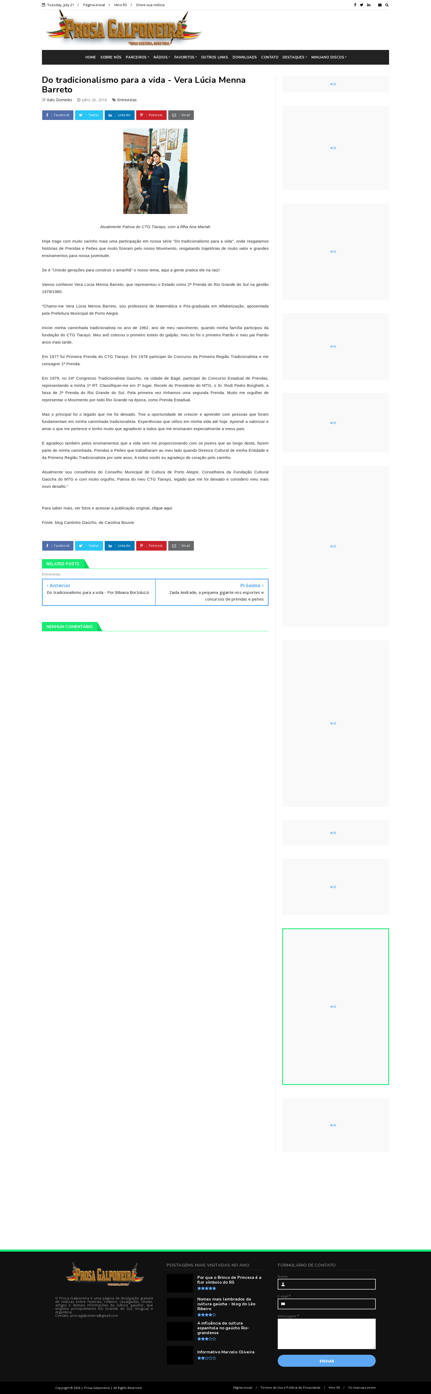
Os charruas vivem (362, 1387)
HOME (90, 57)
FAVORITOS (184, 57)
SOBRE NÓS (111, 57)
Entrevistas (127, 99)
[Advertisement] (300, 29)
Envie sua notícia (150, 4)
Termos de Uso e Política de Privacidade (290, 1387)
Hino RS (120, 4)
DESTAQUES (294, 57)
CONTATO (269, 57)
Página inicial (94, 4)
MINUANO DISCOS (327, 57)
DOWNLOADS (245, 57)
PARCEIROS (136, 57)
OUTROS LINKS (214, 57)
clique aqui (162, 508)
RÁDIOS (161, 57)
